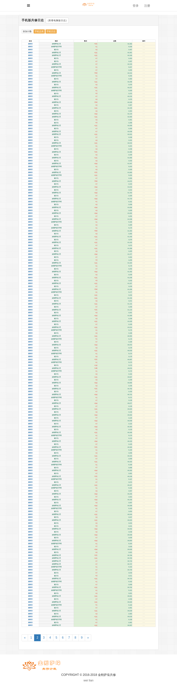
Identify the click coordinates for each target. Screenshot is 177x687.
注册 (147, 5)
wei (86, 680)
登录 (136, 5)
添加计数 (27, 31)
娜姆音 (30, 44)
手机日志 (51, 31)
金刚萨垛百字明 (56, 46)
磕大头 (56, 49)
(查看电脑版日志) (57, 20)
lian (91, 680)
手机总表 (39, 31)
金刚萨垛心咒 (56, 44)
